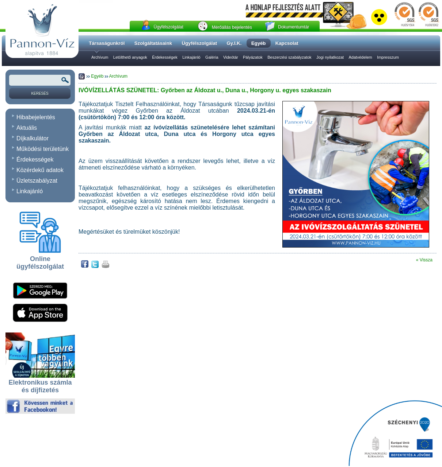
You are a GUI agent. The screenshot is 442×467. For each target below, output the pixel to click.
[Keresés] (40, 93)
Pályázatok (253, 57)
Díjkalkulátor (32, 138)
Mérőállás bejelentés (232, 27)
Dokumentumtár (293, 27)
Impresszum (388, 57)
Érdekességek (165, 57)
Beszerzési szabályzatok (289, 57)
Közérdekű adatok (40, 170)
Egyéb (97, 76)
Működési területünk (42, 149)
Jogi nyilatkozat (330, 57)
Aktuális (26, 128)
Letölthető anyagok (130, 57)
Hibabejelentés (35, 117)
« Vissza (424, 259)
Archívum (99, 57)
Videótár (230, 57)
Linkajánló (191, 57)
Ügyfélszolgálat (168, 27)
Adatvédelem (360, 57)
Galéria (211, 57)
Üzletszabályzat (36, 181)
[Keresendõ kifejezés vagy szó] (40, 80)
